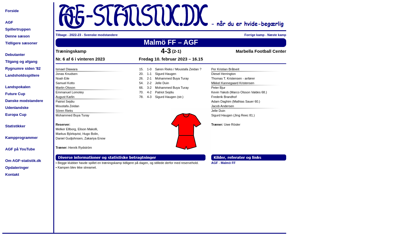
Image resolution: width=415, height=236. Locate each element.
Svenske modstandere (101, 35)
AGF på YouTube (20, 149)
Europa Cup (16, 114)
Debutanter (15, 54)
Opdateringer (17, 167)
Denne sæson (17, 36)
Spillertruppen (18, 29)
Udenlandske (17, 107)
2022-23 (75, 35)
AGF (9, 22)
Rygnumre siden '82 (23, 68)
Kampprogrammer (21, 137)
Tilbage (61, 35)
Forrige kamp (254, 35)
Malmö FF (228, 163)
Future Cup (15, 94)
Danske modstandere (24, 101)
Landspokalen (17, 87)
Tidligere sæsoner (21, 43)
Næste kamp (276, 35)
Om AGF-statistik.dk (23, 160)
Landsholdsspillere (22, 75)
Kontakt (12, 174)
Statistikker (15, 126)
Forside (12, 11)
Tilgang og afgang (21, 61)
